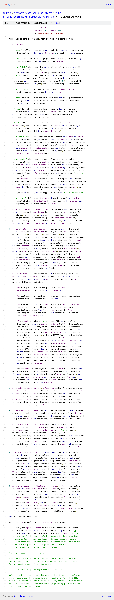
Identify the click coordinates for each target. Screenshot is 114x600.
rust (40, 12)
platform (19, 12)
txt (102, 596)
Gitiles (16, 596)
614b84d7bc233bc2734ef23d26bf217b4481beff (29, 16)
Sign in (108, 4)
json (109, 596)
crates (48, 12)
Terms (30, 596)
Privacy (23, 596)
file (57, 23)
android (7, 12)
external (31, 12)
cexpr (57, 12)
